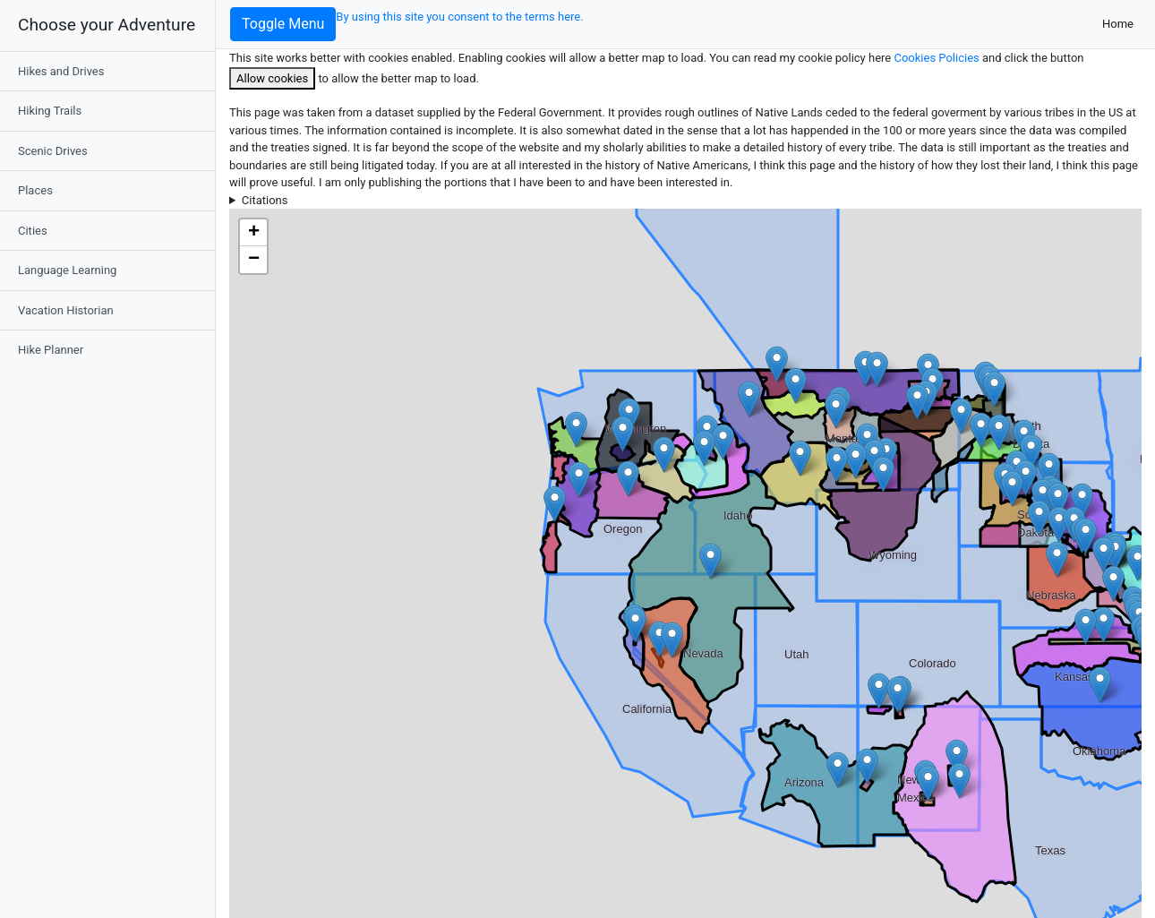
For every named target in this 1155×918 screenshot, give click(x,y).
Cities (32, 230)
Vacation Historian (66, 310)
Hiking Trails (49, 110)
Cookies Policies (938, 57)
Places (35, 190)
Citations (265, 200)
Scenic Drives (53, 151)
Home (1121, 22)
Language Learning (67, 270)
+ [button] (254, 232)
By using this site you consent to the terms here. (459, 16)
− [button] (254, 259)
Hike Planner (50, 349)
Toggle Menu (283, 23)
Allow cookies (272, 78)
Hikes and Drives (61, 71)
